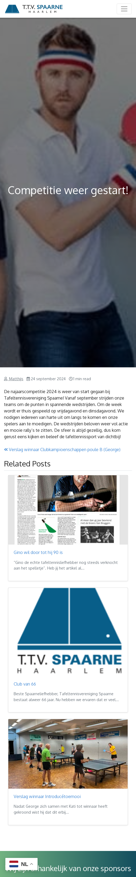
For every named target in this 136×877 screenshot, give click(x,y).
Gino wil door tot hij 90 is (38, 552)
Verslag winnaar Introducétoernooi (47, 796)
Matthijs (15, 378)
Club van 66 (25, 684)
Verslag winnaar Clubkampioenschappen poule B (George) (62, 449)
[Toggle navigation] (124, 8)
